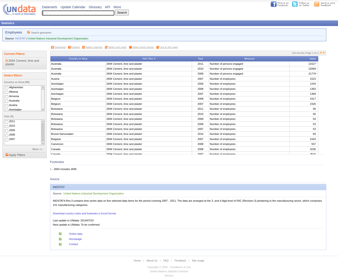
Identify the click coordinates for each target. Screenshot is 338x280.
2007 (12, 139)
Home (137, 260)
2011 (12, 121)
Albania (13, 91)
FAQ (166, 260)
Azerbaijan (15, 109)
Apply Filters (17, 155)
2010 (12, 126)
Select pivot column (143, 47)
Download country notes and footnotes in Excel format (84, 213)
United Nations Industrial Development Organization (58, 38)
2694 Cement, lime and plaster (22, 62)
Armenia (14, 96)
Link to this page (169, 47)
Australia (14, 100)
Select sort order (117, 47)
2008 (12, 134)
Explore (75, 47)
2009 (12, 130)
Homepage (75, 239)
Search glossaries (41, 32)
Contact (73, 244)
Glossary (95, 7)
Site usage (198, 260)
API (107, 7)
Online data (75, 233)
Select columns (93, 47)
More (117, 7)
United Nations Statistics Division (169, 271)
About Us (152, 260)
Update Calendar (73, 7)
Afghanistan (16, 87)
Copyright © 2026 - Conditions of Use (169, 267)
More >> (37, 149)
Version (169, 275)
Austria (13, 105)
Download (59, 47)
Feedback (180, 260)
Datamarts (49, 7)
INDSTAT (20, 38)
